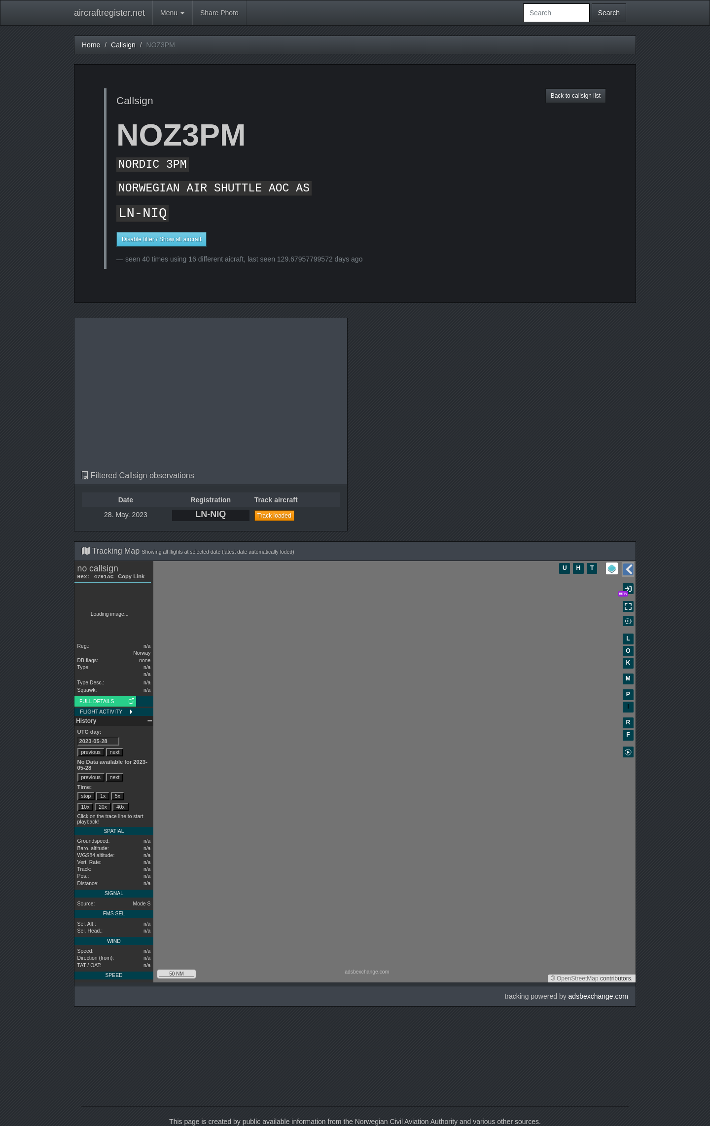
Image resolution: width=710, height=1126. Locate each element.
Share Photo (219, 13)
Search (609, 13)
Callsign (123, 45)
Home (91, 45)
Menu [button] (172, 13)
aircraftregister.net (109, 13)
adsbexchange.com (598, 996)
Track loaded (274, 515)
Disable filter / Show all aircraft (161, 239)
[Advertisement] (211, 397)
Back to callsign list (576, 95)
